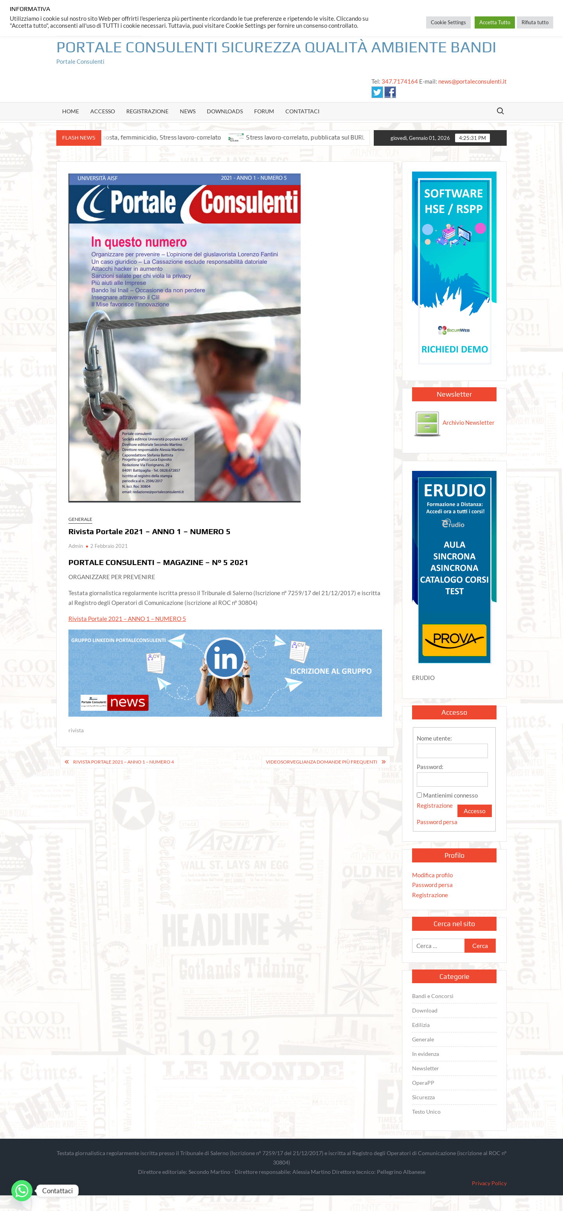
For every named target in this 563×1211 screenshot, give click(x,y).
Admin (75, 546)
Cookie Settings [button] (448, 22)
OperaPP (423, 1082)
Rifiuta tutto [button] (535, 22)
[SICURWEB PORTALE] (454, 270)
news (187, 111)
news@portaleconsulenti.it (472, 81)
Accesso (102, 111)
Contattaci (302, 111)
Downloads (225, 111)
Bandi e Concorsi (433, 996)
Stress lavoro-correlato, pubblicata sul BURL (312, 137)
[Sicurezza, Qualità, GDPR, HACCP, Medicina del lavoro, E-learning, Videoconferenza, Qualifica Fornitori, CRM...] (225, 672)
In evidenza (425, 1053)
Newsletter (425, 1068)
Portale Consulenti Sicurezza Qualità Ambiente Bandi (276, 47)
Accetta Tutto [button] (494, 22)
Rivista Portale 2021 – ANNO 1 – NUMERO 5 (127, 618)
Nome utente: (434, 738)
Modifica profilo (432, 874)
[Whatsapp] (21, 1190)
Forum (264, 111)
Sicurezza (423, 1097)
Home (70, 111)
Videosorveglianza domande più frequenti (321, 762)
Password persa (437, 821)
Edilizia (421, 1024)
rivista (76, 730)
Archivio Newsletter (454, 422)
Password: (430, 766)
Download (424, 1010)
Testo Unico (426, 1111)
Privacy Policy (489, 1183)
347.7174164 (400, 81)
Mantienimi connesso (450, 795)
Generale (80, 519)
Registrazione (147, 111)
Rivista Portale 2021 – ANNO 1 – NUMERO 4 (123, 762)
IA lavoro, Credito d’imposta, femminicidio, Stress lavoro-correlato (139, 137)
